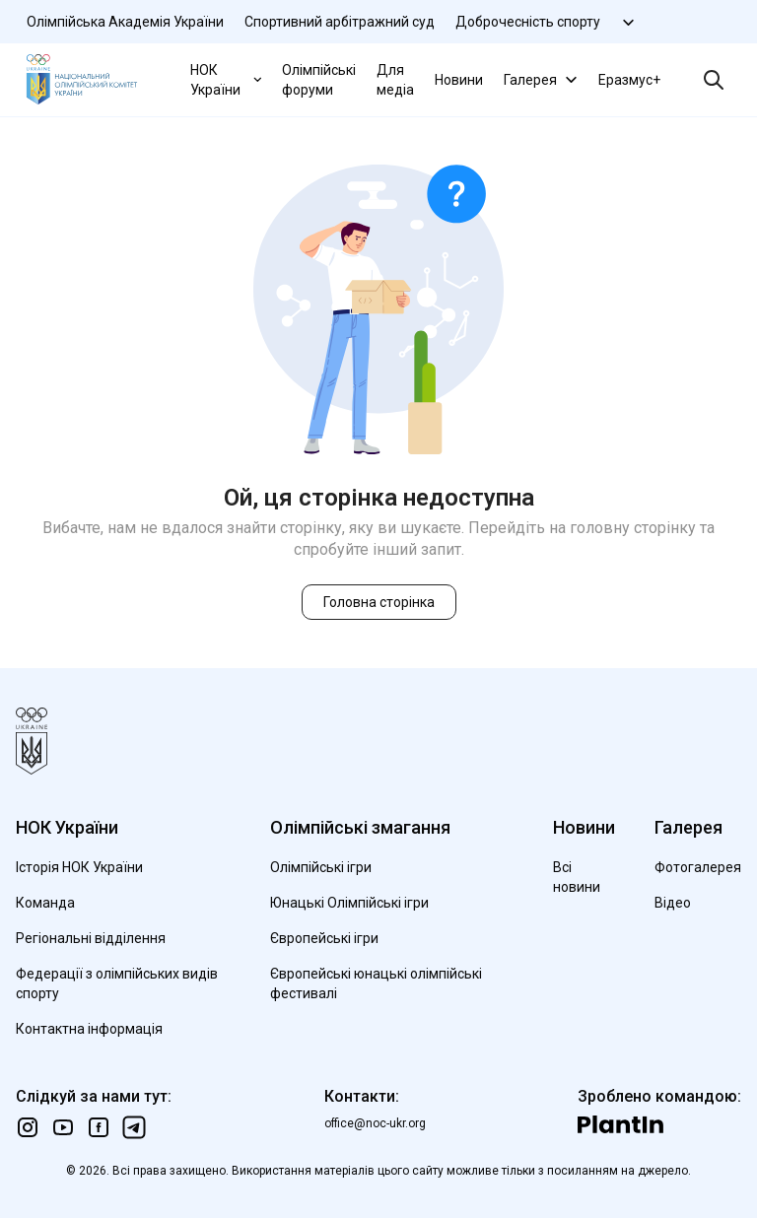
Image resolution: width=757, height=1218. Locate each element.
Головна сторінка (379, 602)
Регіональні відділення (91, 938)
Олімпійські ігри (321, 867)
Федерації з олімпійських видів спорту (117, 983)
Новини (459, 80)
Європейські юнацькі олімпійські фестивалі (376, 983)
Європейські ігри (324, 938)
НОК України (227, 80)
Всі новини (576, 877)
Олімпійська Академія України (125, 22)
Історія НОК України (79, 867)
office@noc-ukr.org (375, 1123)
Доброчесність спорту (527, 22)
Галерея (543, 79)
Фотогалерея (697, 867)
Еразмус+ (629, 80)
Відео (672, 903)
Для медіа (395, 80)
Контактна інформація (89, 1029)
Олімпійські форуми (319, 80)
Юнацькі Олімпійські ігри (349, 903)
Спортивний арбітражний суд (339, 22)
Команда (45, 903)
